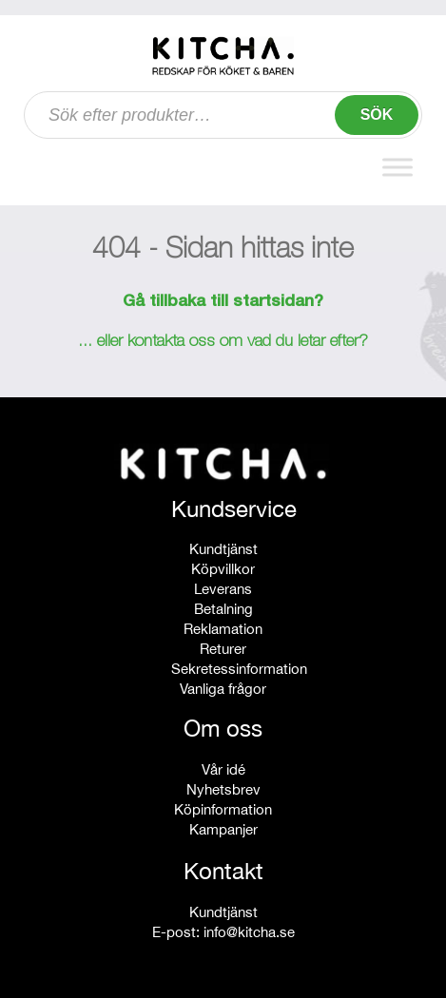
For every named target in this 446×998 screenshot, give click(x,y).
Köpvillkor (223, 569)
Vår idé (223, 769)
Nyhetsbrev (223, 789)
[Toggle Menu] (397, 167)
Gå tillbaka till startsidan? (223, 302)
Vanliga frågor (223, 689)
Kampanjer (223, 829)
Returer (223, 649)
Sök (377, 114)
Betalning (223, 609)
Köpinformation (223, 809)
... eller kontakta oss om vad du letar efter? (223, 342)
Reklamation (223, 629)
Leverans (223, 589)
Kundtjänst (223, 549)
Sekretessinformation (239, 669)
